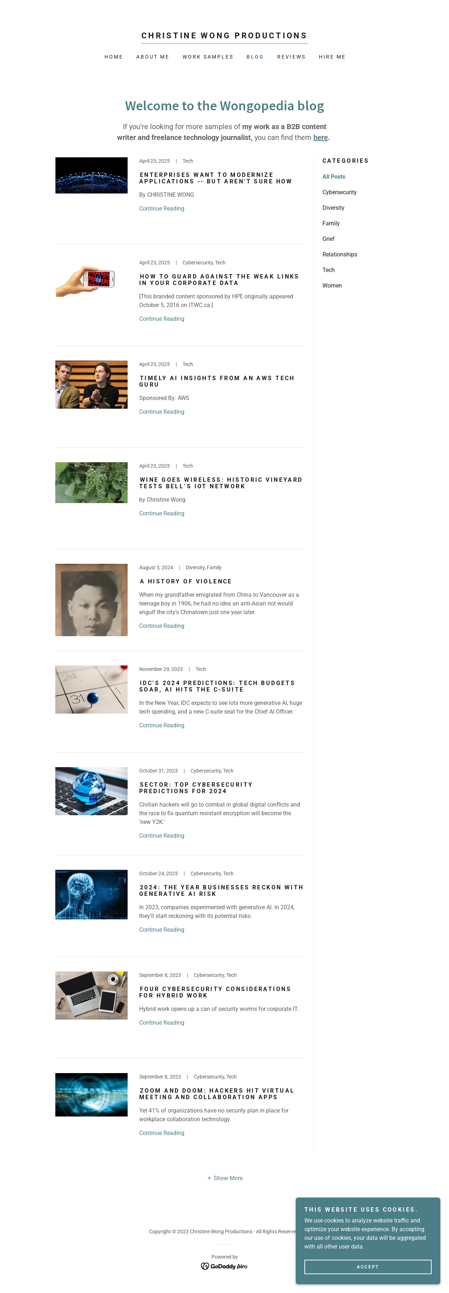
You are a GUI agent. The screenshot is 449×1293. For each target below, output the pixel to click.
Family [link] (331, 223)
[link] (224, 36)
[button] (224, 1178)
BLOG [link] (255, 57)
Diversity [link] (333, 207)
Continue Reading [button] (161, 208)
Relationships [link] (339, 254)
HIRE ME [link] (332, 57)
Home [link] (113, 57)
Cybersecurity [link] (339, 192)
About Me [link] (153, 57)
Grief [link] (328, 238)
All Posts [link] (333, 176)
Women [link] (332, 285)
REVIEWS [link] (291, 57)
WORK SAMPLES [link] (208, 57)
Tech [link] (328, 270)
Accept (368, 1281)
